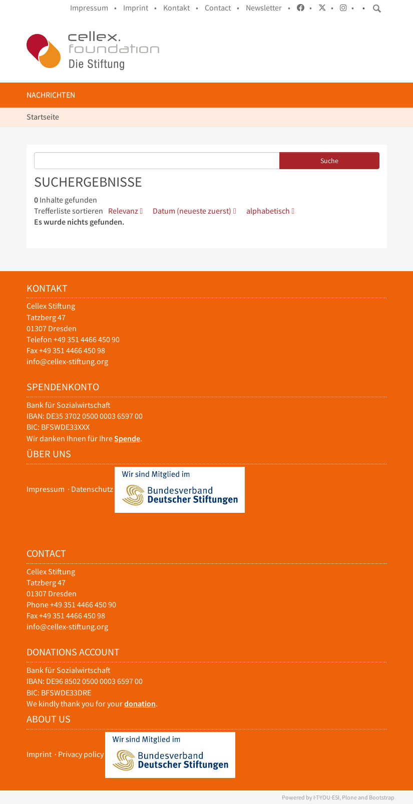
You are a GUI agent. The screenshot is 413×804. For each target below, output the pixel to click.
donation (140, 703)
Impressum (46, 488)
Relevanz (123, 211)
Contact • (222, 8)
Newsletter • (268, 8)
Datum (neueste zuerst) (192, 211)
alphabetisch (268, 211)
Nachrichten (51, 95)
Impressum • (93, 8)
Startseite (43, 117)
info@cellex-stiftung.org (67, 361)
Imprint (39, 753)
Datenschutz (92, 488)
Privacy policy (81, 753)
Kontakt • (180, 8)
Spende (127, 438)
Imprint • (140, 8)
